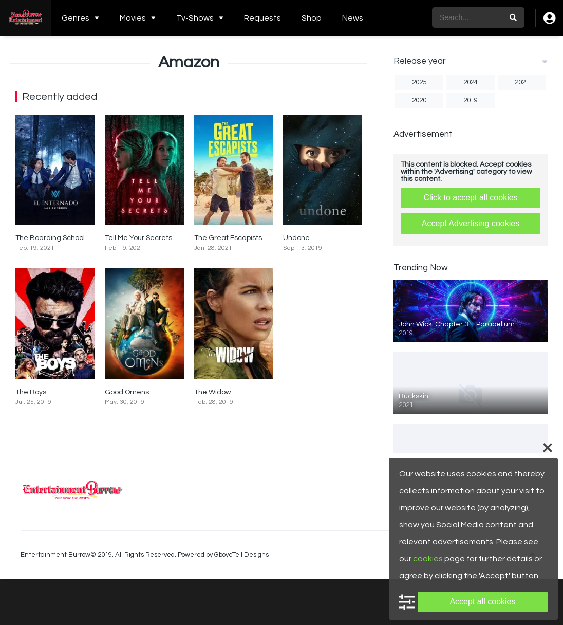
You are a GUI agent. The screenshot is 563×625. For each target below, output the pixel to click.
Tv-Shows (195, 18)
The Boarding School (50, 238)
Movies (133, 18)
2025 (419, 82)
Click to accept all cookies (470, 197)
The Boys (30, 392)
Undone (296, 238)
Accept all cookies (482, 601)
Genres (75, 18)
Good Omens (127, 392)
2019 (470, 100)
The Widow (212, 392)
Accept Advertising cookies (470, 223)
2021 (522, 82)
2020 (419, 100)
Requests (262, 18)
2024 (470, 82)
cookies (428, 559)
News (352, 18)
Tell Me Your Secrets (138, 238)
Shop (312, 18)
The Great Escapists (228, 238)
